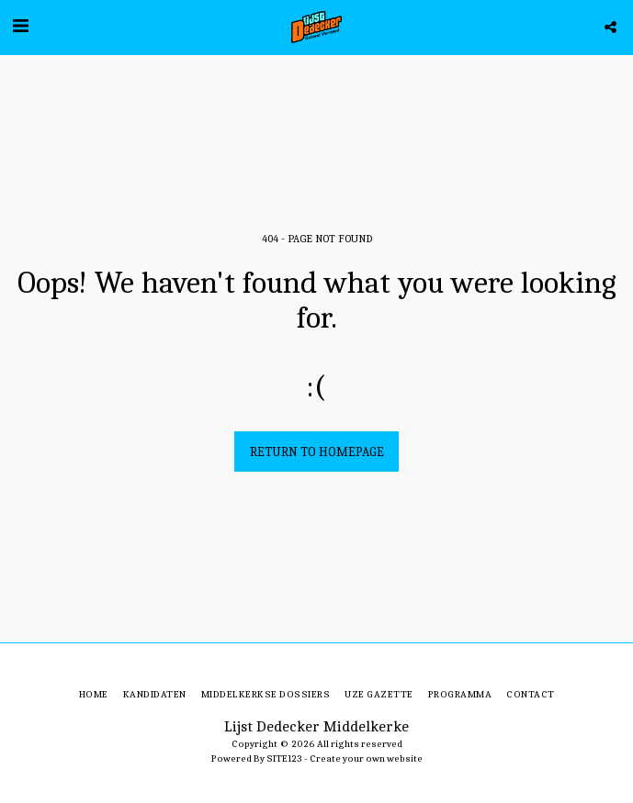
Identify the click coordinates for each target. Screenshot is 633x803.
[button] (20, 26)
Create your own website (366, 758)
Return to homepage (317, 452)
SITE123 (284, 758)
